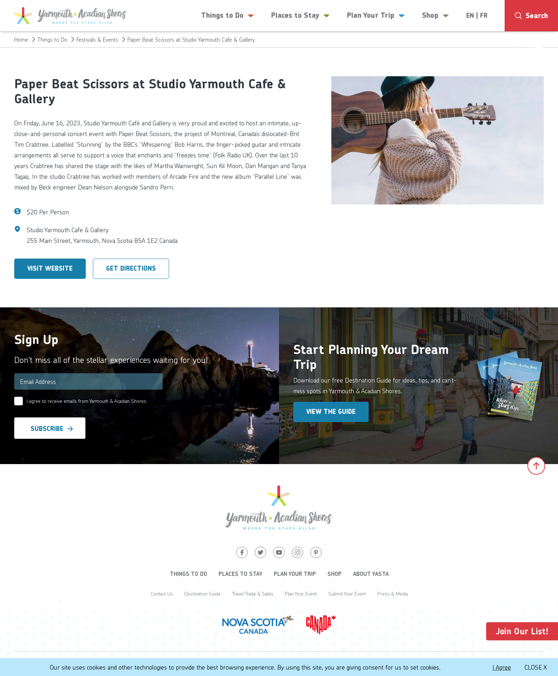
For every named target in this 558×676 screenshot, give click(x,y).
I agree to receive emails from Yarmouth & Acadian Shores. (87, 400)
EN (470, 15)
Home (21, 39)
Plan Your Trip (295, 573)
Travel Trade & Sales (252, 593)
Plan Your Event (301, 593)
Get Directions (131, 268)
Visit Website (50, 268)
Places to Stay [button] (300, 15)
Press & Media (392, 593)
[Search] (531, 15)
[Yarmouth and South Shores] (70, 15)
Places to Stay (240, 573)
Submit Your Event (347, 593)
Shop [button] (435, 15)
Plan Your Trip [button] (376, 15)
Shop (334, 573)
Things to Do (52, 39)
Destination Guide (202, 593)
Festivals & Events (97, 39)
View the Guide (331, 411)
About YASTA (371, 573)
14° (529, 44)
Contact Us (162, 593)
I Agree (502, 667)
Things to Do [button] (227, 15)
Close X (536, 667)
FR (484, 15)
